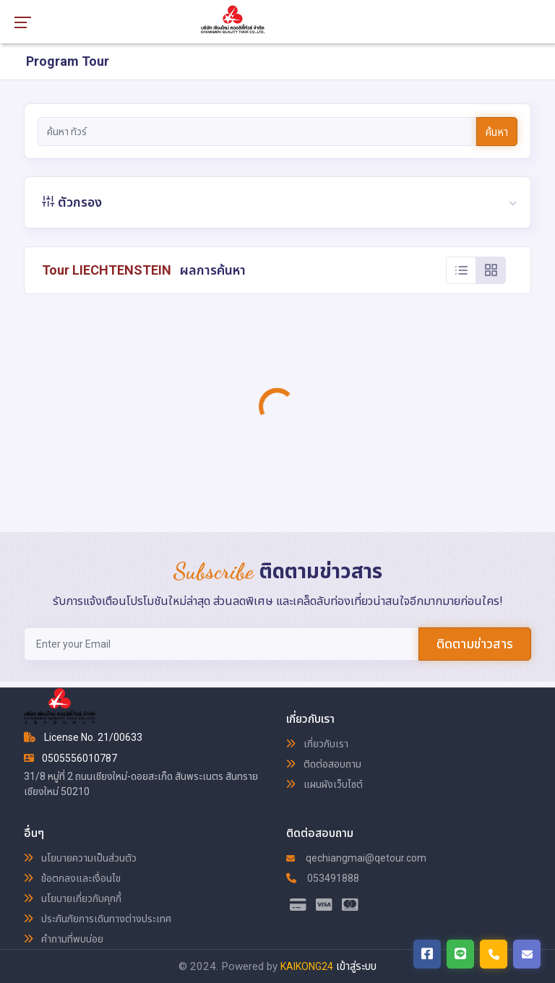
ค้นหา (497, 132)
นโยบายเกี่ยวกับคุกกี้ (72, 898)
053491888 (322, 878)
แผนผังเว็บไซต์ (324, 784)
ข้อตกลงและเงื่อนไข (72, 878)
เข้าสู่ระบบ (356, 966)
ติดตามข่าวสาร (474, 643)
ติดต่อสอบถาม (323, 764)
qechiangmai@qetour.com (356, 858)
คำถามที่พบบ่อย (63, 939)
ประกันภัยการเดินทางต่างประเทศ (97, 918)
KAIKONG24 (306, 966)
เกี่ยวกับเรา (317, 744)
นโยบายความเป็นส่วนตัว (80, 858)
